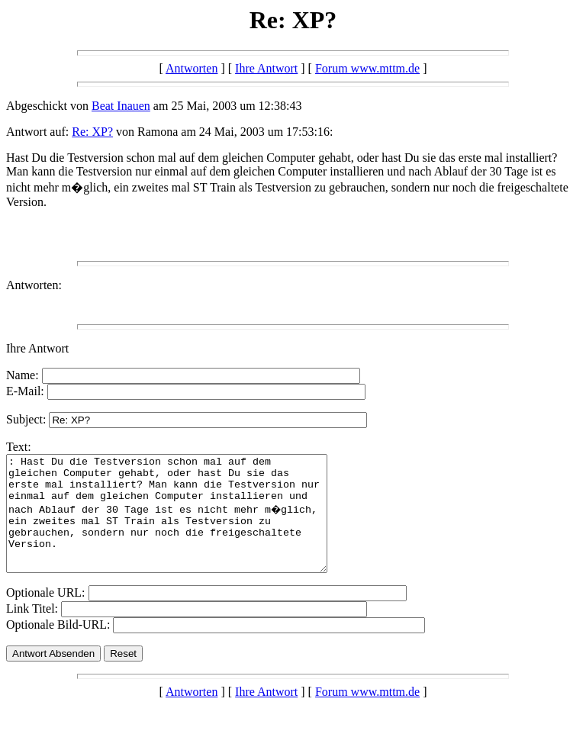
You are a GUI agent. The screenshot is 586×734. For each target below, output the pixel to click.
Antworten (191, 68)
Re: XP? (92, 131)
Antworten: (34, 284)
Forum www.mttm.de (367, 68)
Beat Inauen (121, 105)
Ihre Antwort (266, 68)
